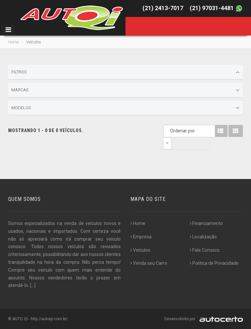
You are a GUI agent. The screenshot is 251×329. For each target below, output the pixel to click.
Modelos (125, 108)
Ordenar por (168, 130)
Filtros (125, 72)
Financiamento (206, 223)
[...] (33, 285)
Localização (203, 236)
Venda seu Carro (148, 263)
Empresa (141, 236)
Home (13, 41)
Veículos (140, 250)
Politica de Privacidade (214, 263)
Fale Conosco (205, 250)
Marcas (125, 90)
